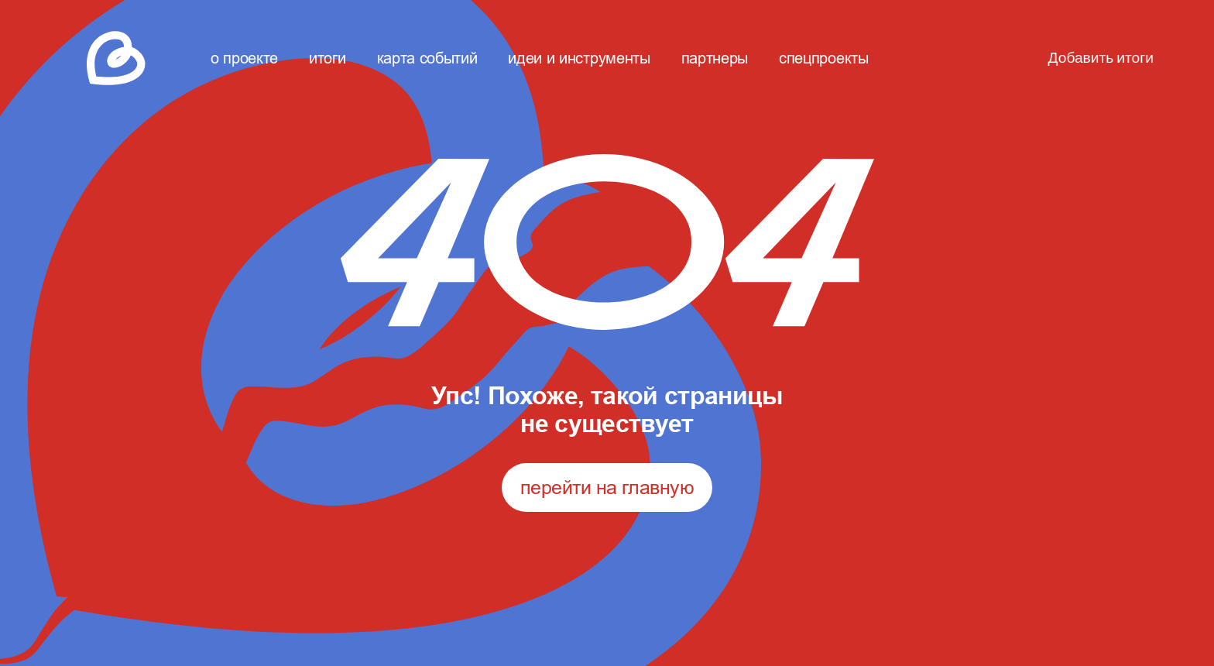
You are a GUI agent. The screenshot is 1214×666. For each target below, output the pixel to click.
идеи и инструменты (579, 58)
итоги (327, 58)
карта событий (427, 58)
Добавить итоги (1101, 58)
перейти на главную (607, 487)
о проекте (244, 58)
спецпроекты (823, 58)
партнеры (714, 58)
